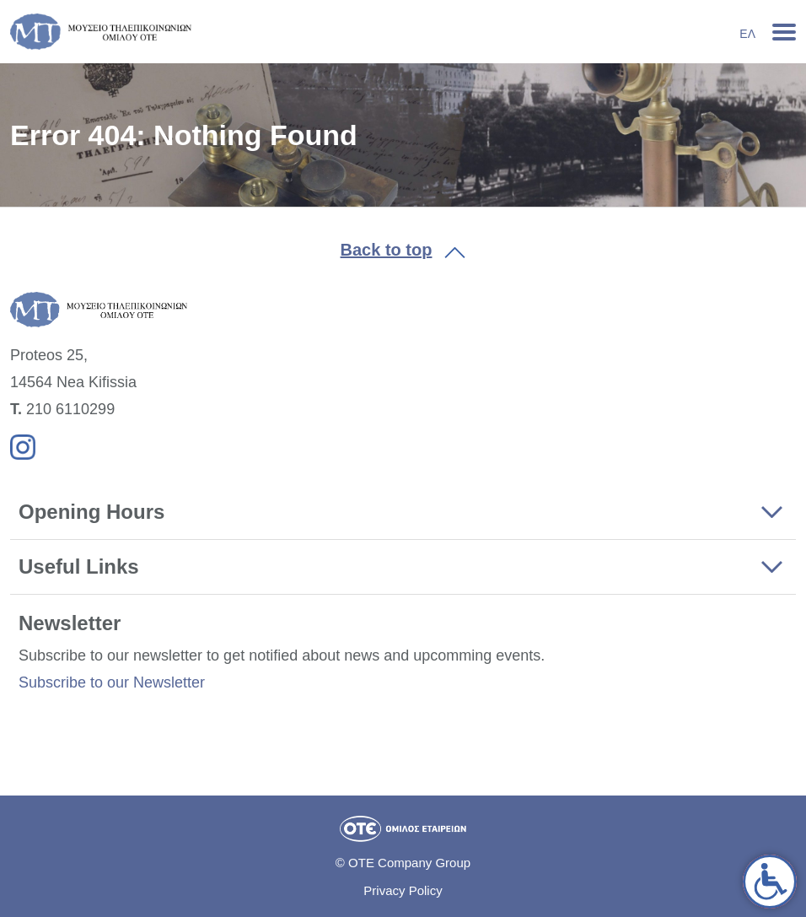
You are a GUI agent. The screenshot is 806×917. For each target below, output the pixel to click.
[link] (770, 882)
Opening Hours (91, 511)
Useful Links (79, 566)
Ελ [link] (747, 33)
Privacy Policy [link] (402, 890)
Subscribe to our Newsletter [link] (112, 682)
